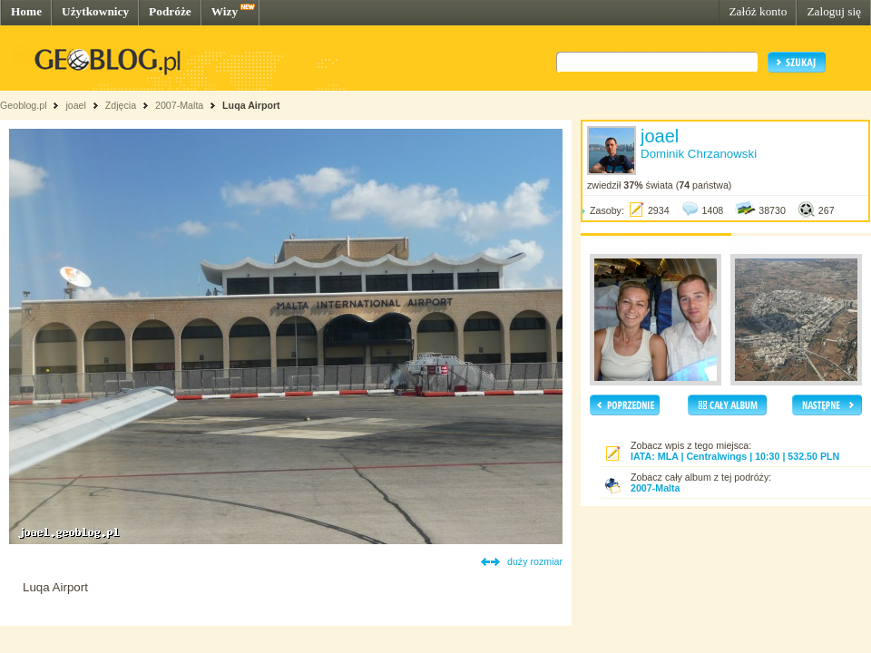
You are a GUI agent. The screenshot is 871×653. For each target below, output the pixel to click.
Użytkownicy (95, 11)
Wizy (224, 11)
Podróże (170, 11)
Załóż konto (758, 11)
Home (26, 11)
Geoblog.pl (23, 105)
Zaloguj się (834, 11)
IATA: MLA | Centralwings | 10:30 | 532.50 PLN (735, 456)
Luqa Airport (251, 105)
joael (75, 105)
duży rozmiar (535, 561)
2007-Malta (179, 105)
